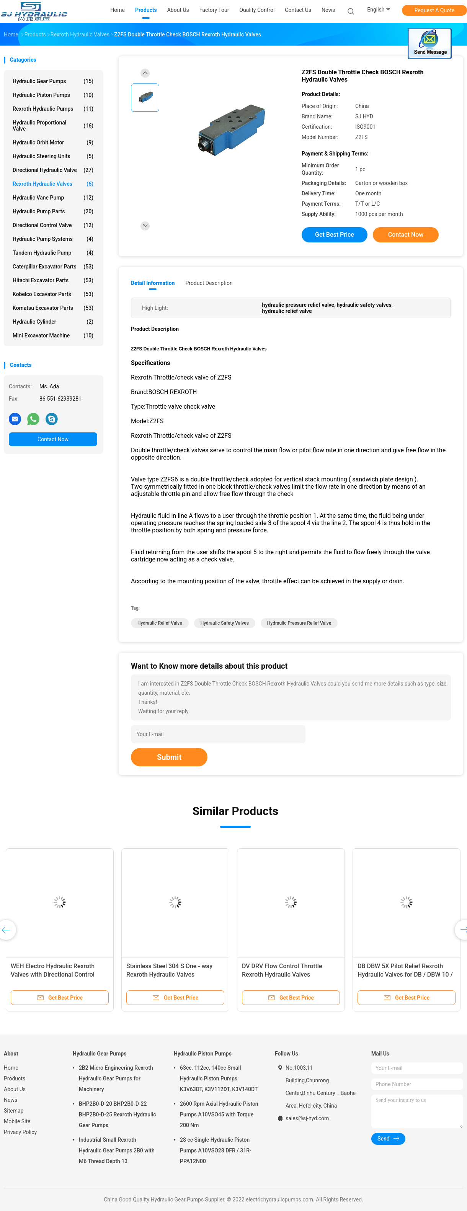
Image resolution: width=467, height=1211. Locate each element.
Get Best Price (334, 234)
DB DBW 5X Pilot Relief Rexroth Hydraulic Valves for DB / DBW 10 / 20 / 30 (405, 974)
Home (11, 1068)
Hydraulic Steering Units (53, 156)
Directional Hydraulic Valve (53, 170)
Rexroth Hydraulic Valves (53, 184)
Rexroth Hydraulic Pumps (53, 109)
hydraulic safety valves (225, 623)
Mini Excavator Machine (53, 335)
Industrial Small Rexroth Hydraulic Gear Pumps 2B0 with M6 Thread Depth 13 (117, 1150)
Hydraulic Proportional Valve (53, 125)
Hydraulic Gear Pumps (53, 81)
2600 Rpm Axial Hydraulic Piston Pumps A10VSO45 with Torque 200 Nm (219, 1114)
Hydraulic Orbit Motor (53, 142)
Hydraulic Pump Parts (53, 211)
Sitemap (13, 1111)
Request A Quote (434, 10)
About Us (15, 1089)
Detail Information (153, 283)
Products (14, 1078)
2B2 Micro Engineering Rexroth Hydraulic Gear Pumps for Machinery (116, 1078)
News (10, 1100)
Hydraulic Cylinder (53, 322)
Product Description (208, 283)
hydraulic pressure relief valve (299, 623)
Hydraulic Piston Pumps (53, 95)
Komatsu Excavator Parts (53, 308)
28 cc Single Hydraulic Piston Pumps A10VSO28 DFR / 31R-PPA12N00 (215, 1150)
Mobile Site (17, 1121)
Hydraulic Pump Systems (53, 239)
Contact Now (53, 439)
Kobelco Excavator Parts (53, 294)
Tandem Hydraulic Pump (53, 253)
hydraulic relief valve (159, 623)
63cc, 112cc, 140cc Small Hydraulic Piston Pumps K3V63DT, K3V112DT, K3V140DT (219, 1078)
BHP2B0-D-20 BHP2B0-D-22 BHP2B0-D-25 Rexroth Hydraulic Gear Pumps (117, 1114)
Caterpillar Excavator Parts (53, 266)
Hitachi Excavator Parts (53, 280)
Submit (169, 757)
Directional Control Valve (53, 225)
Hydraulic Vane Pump (53, 197)
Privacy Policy (20, 1132)
